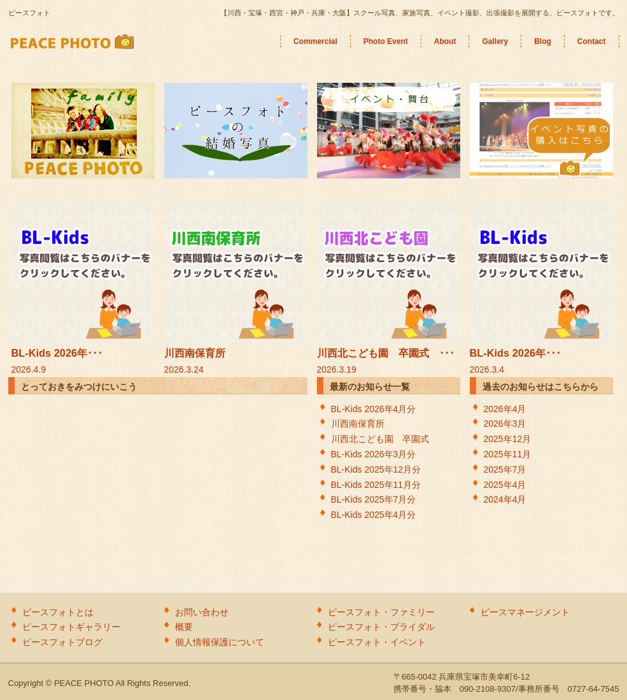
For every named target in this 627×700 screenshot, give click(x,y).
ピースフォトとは (58, 612)
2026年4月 (505, 409)
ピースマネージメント (525, 612)
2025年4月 (505, 485)
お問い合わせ (202, 612)
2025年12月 (508, 439)
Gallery (495, 41)
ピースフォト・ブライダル (381, 627)
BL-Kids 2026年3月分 (378, 454)
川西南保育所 (357, 423)
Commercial (315, 41)
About (445, 41)
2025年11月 (508, 454)
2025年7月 (505, 469)
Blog (542, 41)
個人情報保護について (219, 642)
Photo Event (385, 41)
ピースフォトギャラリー (71, 627)
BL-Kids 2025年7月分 (373, 499)
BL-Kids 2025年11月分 (380, 485)
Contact (591, 41)
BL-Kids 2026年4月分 (373, 409)
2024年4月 (505, 499)
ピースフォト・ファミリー (381, 612)
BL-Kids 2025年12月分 (380, 469)
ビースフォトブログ (62, 642)
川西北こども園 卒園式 (384, 439)
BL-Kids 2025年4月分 (373, 515)
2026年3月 (505, 423)
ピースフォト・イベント (377, 642)
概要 (184, 627)
